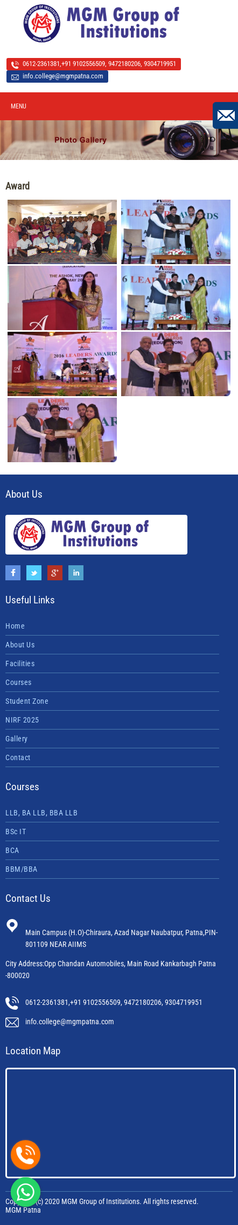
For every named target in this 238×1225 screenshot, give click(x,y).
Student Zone (26, 701)
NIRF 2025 (22, 720)
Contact (18, 757)
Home (15, 626)
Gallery (16, 738)
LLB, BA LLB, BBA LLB (41, 812)
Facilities (19, 663)
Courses (18, 682)
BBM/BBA (21, 869)
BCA (12, 850)
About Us (19, 644)
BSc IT (15, 831)
